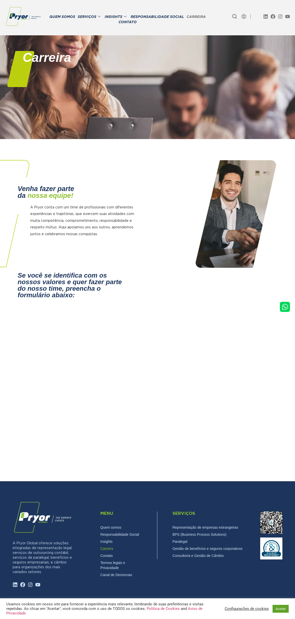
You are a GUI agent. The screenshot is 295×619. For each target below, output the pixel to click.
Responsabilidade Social (119, 534)
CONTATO (128, 22)
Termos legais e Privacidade (112, 565)
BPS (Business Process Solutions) (199, 534)
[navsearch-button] (234, 16)
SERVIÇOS (89, 17)
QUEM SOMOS (62, 17)
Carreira (106, 549)
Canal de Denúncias (116, 575)
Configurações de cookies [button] (247, 608)
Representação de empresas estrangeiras (205, 527)
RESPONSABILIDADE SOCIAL (157, 17)
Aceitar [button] (281, 609)
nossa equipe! (50, 195)
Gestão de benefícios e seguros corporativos (207, 549)
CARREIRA (196, 17)
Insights (106, 542)
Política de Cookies (164, 608)
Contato (106, 556)
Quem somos (110, 527)
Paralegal (179, 542)
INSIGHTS (116, 17)
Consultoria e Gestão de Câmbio (198, 556)
